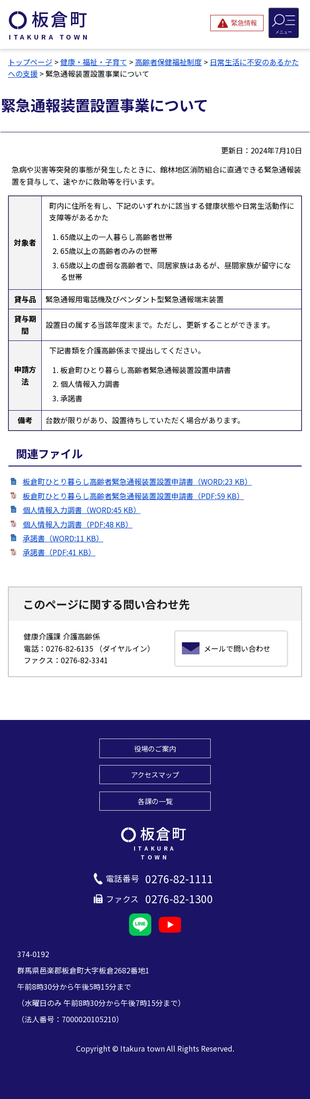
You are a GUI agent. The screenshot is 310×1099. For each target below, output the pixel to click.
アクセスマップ (155, 774)
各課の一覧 (155, 801)
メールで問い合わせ (237, 648)
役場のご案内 (155, 748)
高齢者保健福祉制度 (168, 61)
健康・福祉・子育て (93, 61)
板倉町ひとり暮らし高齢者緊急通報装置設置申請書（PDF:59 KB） (133, 495)
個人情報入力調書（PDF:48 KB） (78, 524)
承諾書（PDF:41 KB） (59, 552)
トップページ (30, 61)
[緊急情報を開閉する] (237, 23)
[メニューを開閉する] (283, 22)
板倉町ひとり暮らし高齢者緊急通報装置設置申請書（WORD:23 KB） (137, 481)
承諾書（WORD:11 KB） (63, 538)
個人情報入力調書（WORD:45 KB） (82, 509)
